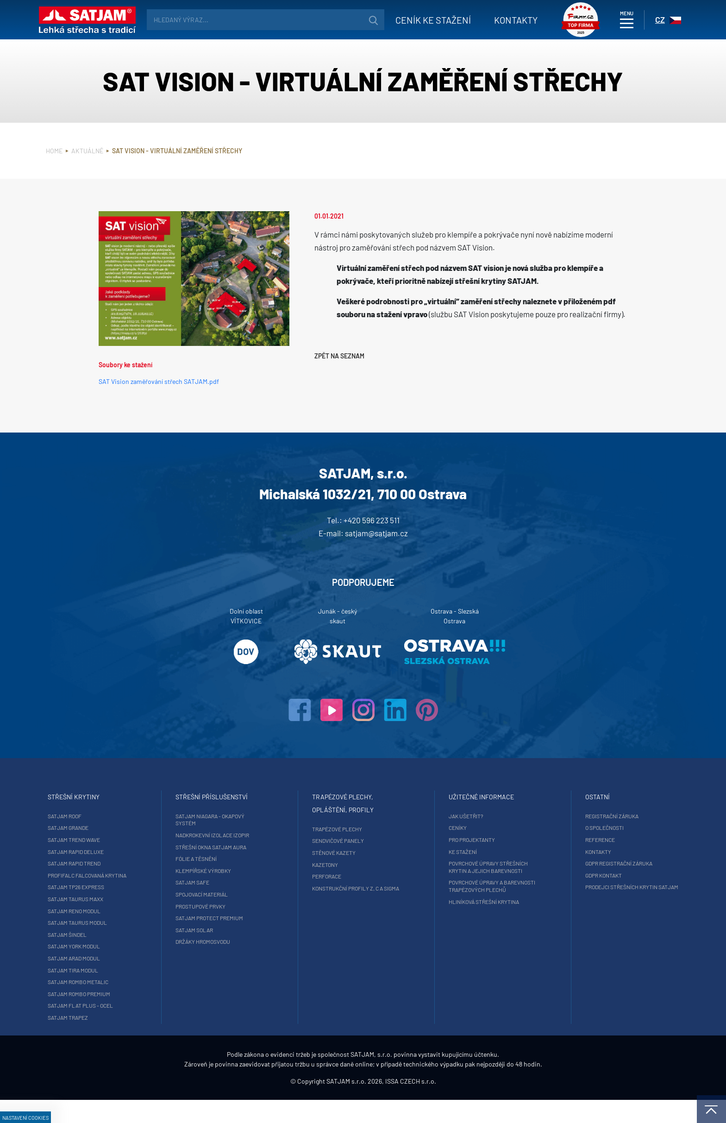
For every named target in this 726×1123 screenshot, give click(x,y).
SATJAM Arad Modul (124, 965)
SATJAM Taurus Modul (127, 930)
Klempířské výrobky (226, 870)
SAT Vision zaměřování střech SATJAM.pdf (159, 381)
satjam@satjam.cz (376, 533)
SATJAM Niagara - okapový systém (233, 820)
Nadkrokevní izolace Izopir (235, 835)
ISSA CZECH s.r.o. (410, 1104)
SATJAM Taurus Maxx (125, 906)
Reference (557, 839)
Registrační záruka (568, 816)
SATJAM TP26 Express (126, 894)
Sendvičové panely (337, 840)
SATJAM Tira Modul (123, 977)
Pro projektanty (449, 839)
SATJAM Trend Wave (124, 839)
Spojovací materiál (225, 894)
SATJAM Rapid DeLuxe (126, 851)
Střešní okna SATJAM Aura (234, 847)
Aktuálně (87, 151)
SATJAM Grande (118, 827)
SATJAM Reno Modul (124, 918)
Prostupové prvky (224, 906)
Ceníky (435, 827)
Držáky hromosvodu (226, 941)
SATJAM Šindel (117, 941)
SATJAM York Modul (124, 953)
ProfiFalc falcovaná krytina (126, 879)
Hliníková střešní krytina (461, 901)
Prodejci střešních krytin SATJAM (578, 890)
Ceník (423, 19)
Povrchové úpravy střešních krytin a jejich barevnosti (466, 867)
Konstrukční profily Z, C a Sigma (354, 888)
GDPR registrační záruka (575, 863)
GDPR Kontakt (560, 875)
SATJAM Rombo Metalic (128, 989)
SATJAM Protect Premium (232, 918)
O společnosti (561, 827)
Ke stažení (440, 851)
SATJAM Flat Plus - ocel (130, 1013)
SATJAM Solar (217, 930)
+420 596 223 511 (372, 520)
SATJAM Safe (215, 882)
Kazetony (324, 864)
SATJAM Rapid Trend (124, 863)
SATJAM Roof (114, 816)
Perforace (325, 876)
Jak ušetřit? (443, 816)
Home (54, 151)
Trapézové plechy (336, 829)
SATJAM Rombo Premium (129, 1001)
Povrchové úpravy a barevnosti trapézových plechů (469, 886)
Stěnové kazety (332, 852)
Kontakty (506, 19)
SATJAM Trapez (118, 1025)
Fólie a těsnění (219, 858)
